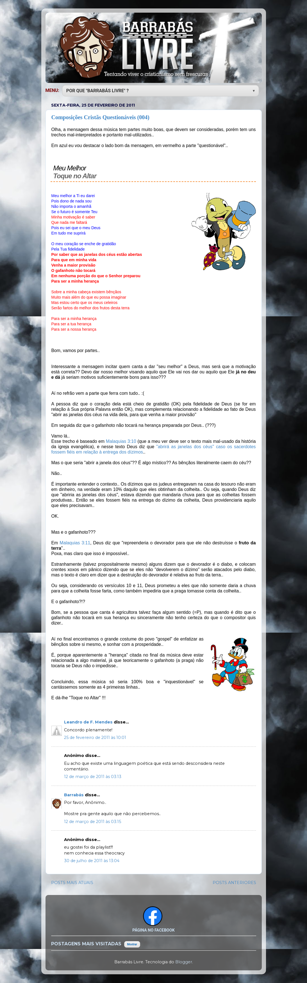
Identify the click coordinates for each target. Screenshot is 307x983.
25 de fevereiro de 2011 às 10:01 (95, 737)
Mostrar (132, 944)
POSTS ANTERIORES (234, 882)
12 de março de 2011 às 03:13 (92, 776)
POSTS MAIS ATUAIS (72, 882)
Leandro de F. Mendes (89, 722)
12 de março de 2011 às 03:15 (92, 821)
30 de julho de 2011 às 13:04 (91, 860)
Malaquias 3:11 (75, 542)
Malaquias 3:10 (121, 441)
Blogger (183, 961)
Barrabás (74, 794)
